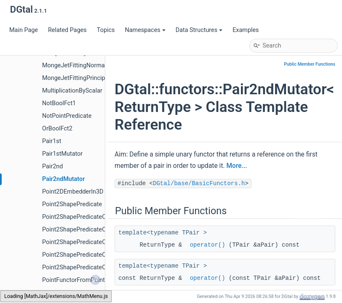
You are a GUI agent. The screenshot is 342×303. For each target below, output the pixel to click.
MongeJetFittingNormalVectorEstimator (96, 65)
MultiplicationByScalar (72, 90)
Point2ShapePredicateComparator (88, 217)
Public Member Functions (309, 64)
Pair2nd (52, 166)
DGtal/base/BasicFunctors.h (199, 183)
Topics (106, 30)
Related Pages (67, 30)
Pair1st (51, 141)
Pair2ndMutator (63, 179)
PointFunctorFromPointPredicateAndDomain (102, 280)
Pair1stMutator (62, 153)
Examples (245, 30)
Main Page (23, 30)
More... (236, 166)
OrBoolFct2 (57, 128)
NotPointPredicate (66, 116)
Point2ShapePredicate (72, 204)
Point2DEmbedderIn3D (73, 191)
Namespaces (145, 30)
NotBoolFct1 (59, 103)
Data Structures (199, 30)
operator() (207, 245)
